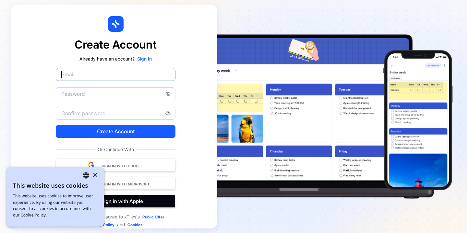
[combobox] (86, 175)
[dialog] (55, 197)
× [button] (94, 175)
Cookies (134, 224)
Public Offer (153, 217)
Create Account (116, 131)
